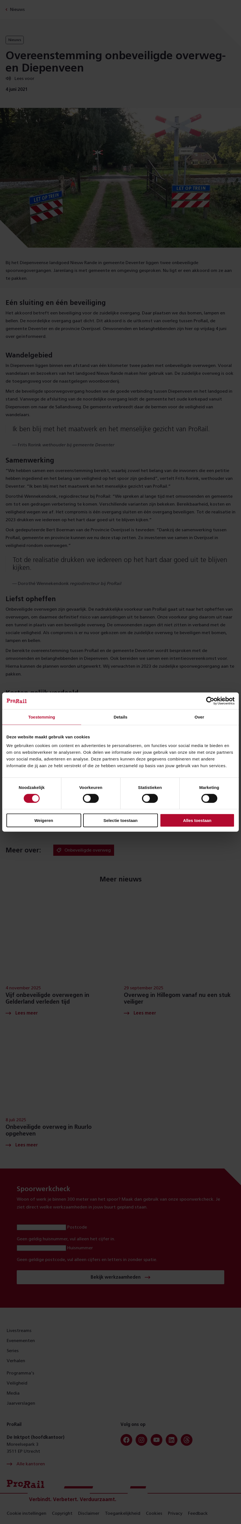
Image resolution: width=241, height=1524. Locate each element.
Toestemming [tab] (41, 716)
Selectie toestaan (120, 820)
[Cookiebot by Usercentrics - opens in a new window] (210, 700)
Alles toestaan (197, 820)
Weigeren (43, 820)
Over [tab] (199, 716)
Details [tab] (120, 716)
